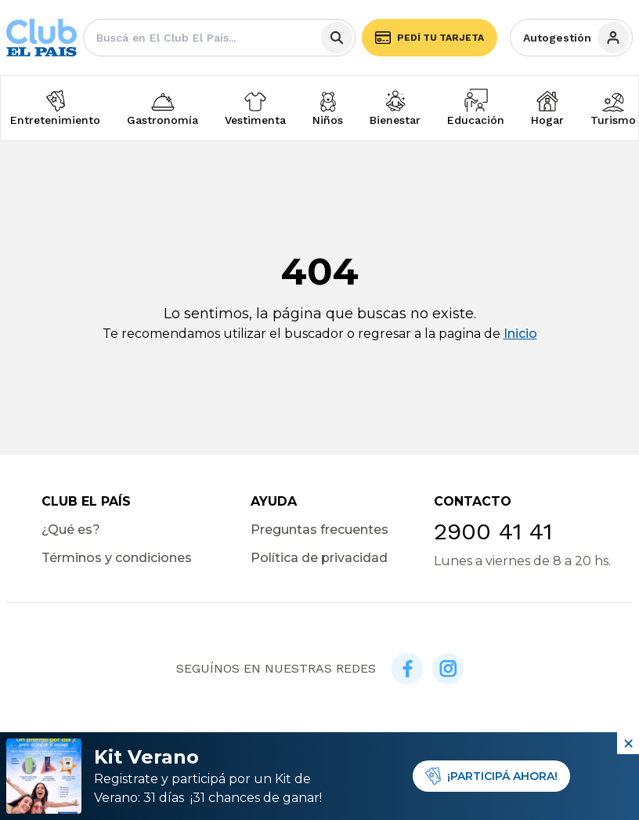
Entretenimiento (55, 120)
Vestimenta (255, 120)
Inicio (520, 333)
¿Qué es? (71, 529)
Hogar (547, 120)
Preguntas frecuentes (319, 529)
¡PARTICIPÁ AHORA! (491, 776)
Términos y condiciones (117, 557)
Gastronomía (162, 120)
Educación (475, 120)
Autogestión (576, 37)
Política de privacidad (319, 557)
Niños (327, 120)
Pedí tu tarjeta (429, 37)
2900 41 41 (493, 531)
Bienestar (395, 120)
